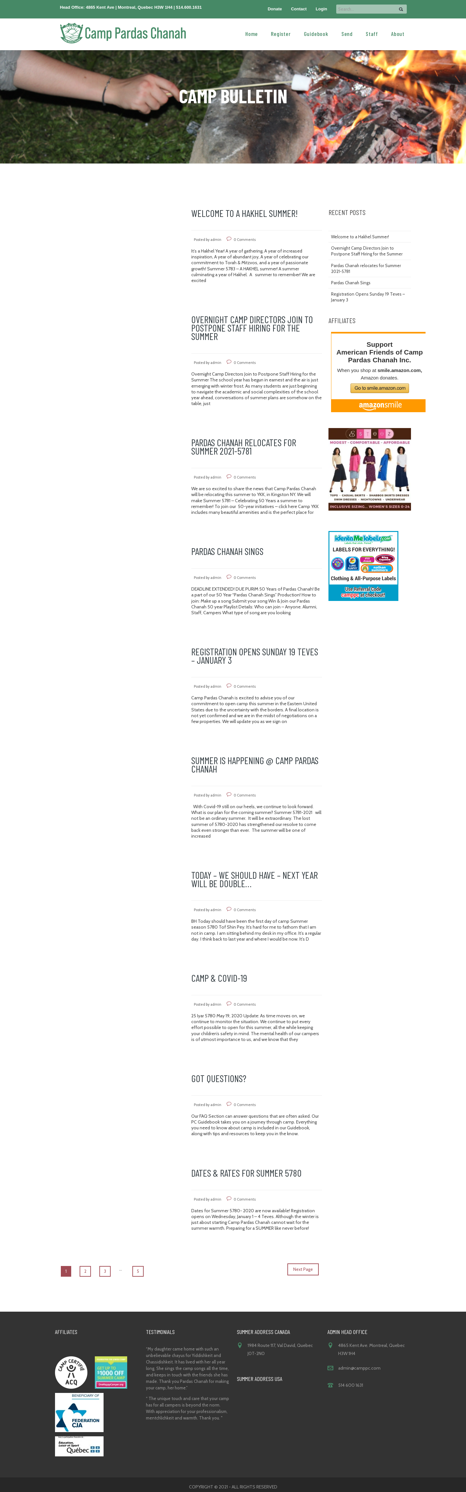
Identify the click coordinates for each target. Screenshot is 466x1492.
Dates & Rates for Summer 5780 (246, 1173)
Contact (298, 8)
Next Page (303, 1269)
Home (251, 33)
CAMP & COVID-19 (219, 978)
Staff (372, 33)
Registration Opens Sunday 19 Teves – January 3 (254, 656)
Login (321, 8)
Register (281, 33)
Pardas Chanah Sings (227, 551)
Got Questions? (218, 1078)
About (398, 33)
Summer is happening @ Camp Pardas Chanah (254, 764)
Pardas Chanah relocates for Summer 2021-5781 (243, 446)
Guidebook (316, 33)
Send (347, 33)
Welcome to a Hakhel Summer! (244, 213)
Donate (275, 8)
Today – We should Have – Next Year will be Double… (254, 879)
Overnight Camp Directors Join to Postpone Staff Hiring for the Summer (252, 327)
